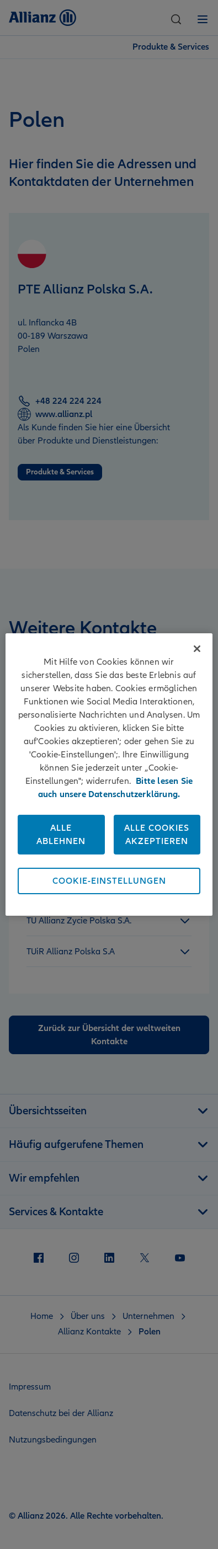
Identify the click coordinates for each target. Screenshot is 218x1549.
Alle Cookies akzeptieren (156, 834)
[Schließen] (197, 649)
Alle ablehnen (61, 834)
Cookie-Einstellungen (109, 880)
